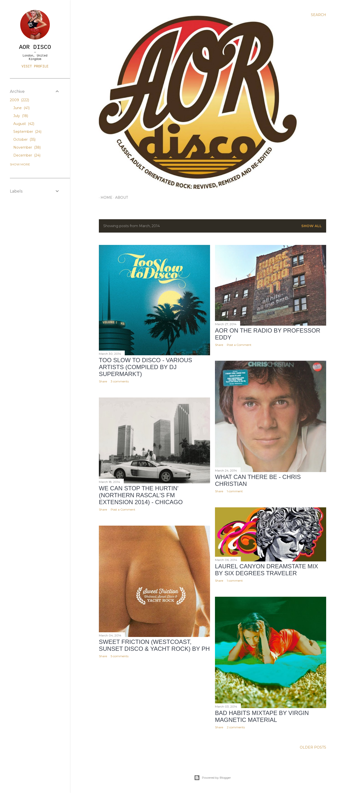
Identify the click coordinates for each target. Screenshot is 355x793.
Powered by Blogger (212, 778)
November (27, 147)
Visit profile (34, 66)
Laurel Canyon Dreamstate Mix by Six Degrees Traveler (266, 569)
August (23, 123)
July (20, 116)
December (26, 155)
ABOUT (119, 197)
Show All (311, 226)
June (21, 108)
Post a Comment (239, 345)
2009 (19, 100)
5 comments (119, 656)
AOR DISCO (35, 47)
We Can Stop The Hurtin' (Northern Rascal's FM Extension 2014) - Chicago (141, 495)
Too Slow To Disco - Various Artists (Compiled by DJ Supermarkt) (145, 367)
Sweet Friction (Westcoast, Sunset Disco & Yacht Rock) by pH (154, 645)
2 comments (236, 727)
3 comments (120, 381)
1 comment (235, 491)
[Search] (318, 15)
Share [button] (103, 381)
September (27, 131)
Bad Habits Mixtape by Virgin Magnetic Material (262, 716)
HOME (105, 197)
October (24, 139)
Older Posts (313, 747)
